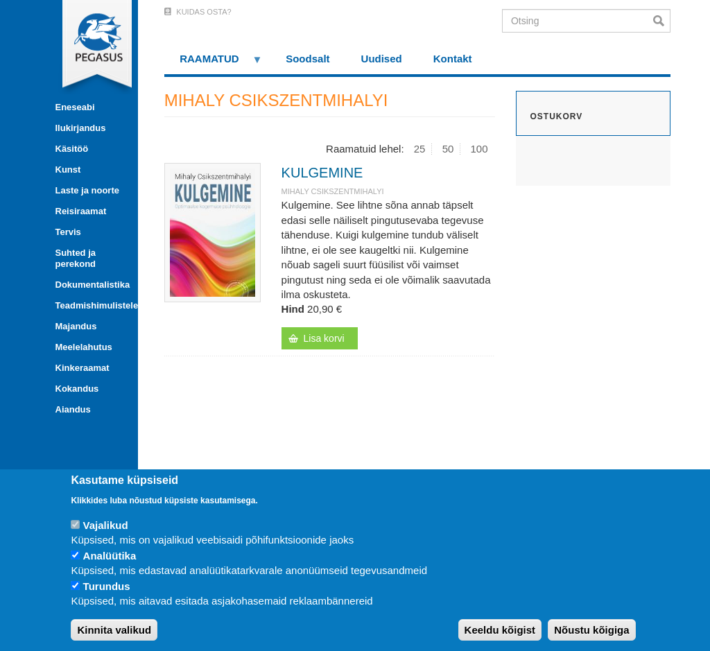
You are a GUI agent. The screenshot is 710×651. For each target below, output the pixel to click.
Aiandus (73, 409)
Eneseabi (75, 107)
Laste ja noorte (87, 190)
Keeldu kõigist (500, 630)
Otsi (661, 20)
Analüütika (110, 556)
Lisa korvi (324, 338)
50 (448, 149)
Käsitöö (72, 149)
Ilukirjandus (80, 128)
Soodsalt (307, 58)
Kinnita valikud (114, 630)
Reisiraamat (81, 211)
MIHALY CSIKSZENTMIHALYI (333, 191)
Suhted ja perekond (75, 258)
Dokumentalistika (91, 284)
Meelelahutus (83, 347)
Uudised (381, 58)
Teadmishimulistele (91, 305)
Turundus (106, 586)
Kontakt (452, 58)
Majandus (76, 326)
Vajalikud (105, 525)
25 (420, 149)
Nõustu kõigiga (591, 630)
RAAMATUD (213, 63)
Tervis (68, 232)
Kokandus (77, 388)
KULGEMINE (322, 172)
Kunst (68, 169)
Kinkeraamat (82, 368)
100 (479, 149)
